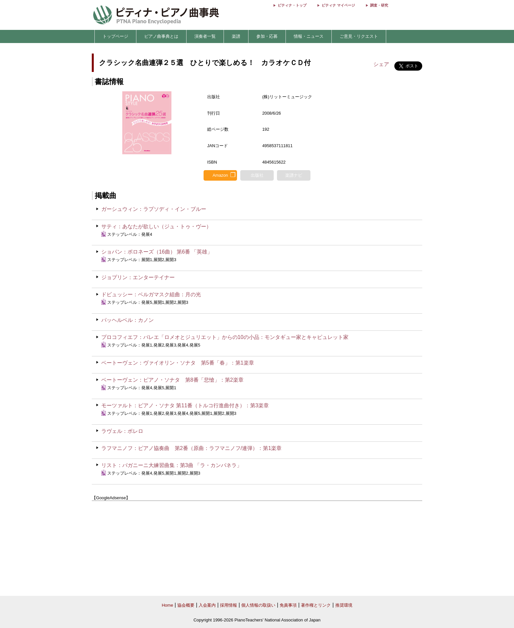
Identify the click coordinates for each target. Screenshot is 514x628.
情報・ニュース (309, 36)
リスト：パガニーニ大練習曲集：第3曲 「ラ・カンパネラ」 (171, 465)
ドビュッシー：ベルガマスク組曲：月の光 (151, 294)
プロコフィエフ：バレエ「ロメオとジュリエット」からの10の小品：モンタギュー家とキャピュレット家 (224, 337)
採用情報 (228, 605)
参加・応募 (267, 36)
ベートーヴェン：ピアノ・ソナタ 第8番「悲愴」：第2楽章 (172, 380)
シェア (381, 64)
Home (167, 605)
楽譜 (236, 36)
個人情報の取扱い (258, 605)
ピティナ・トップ (292, 5)
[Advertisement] (257, 548)
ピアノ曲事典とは (161, 36)
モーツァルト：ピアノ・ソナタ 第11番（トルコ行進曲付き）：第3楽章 (185, 405)
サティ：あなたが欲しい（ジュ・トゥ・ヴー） (156, 226)
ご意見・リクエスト (359, 36)
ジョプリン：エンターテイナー (138, 277)
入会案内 (207, 605)
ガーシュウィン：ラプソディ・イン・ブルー (153, 209)
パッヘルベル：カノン (127, 320)
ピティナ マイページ (338, 5)
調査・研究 (379, 5)
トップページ (115, 36)
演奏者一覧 (205, 36)
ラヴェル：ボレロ (122, 431)
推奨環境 (343, 605)
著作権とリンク (316, 605)
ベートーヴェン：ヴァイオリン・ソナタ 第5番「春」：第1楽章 (177, 363)
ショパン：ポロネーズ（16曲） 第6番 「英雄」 (157, 252)
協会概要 (185, 605)
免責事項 (288, 605)
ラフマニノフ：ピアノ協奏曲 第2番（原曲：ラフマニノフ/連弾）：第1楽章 (191, 448)
